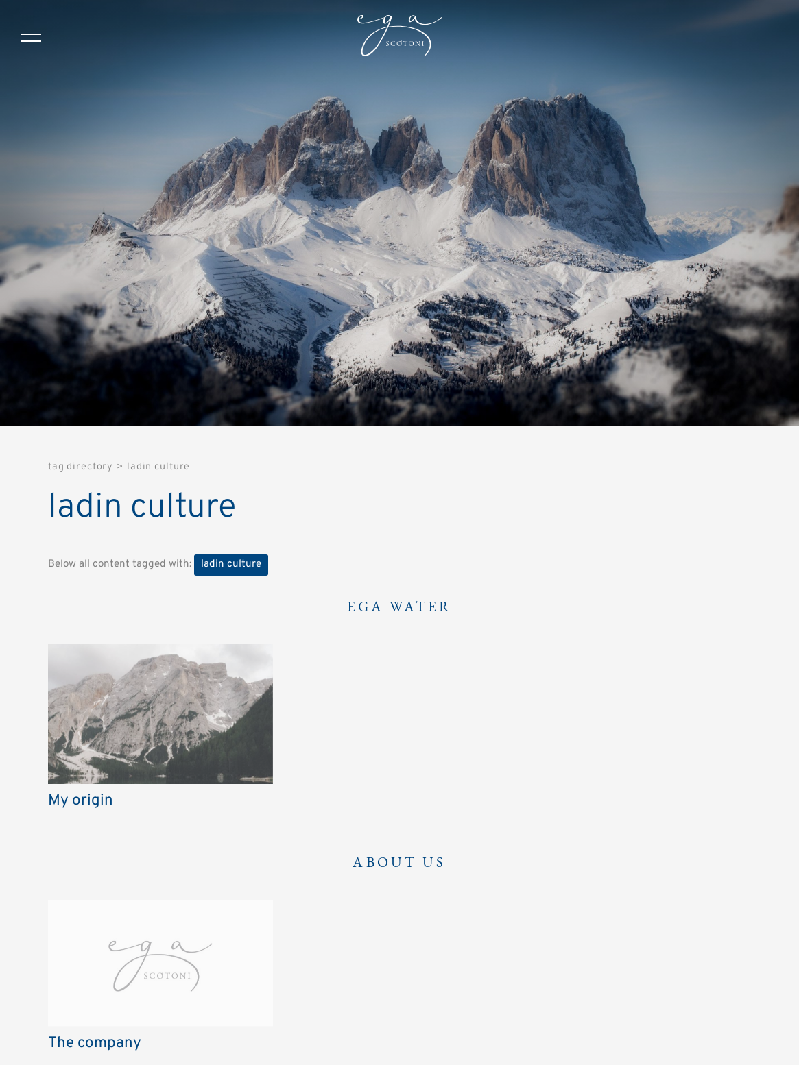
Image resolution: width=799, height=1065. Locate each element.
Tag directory (80, 467)
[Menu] (31, 38)
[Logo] (399, 37)
